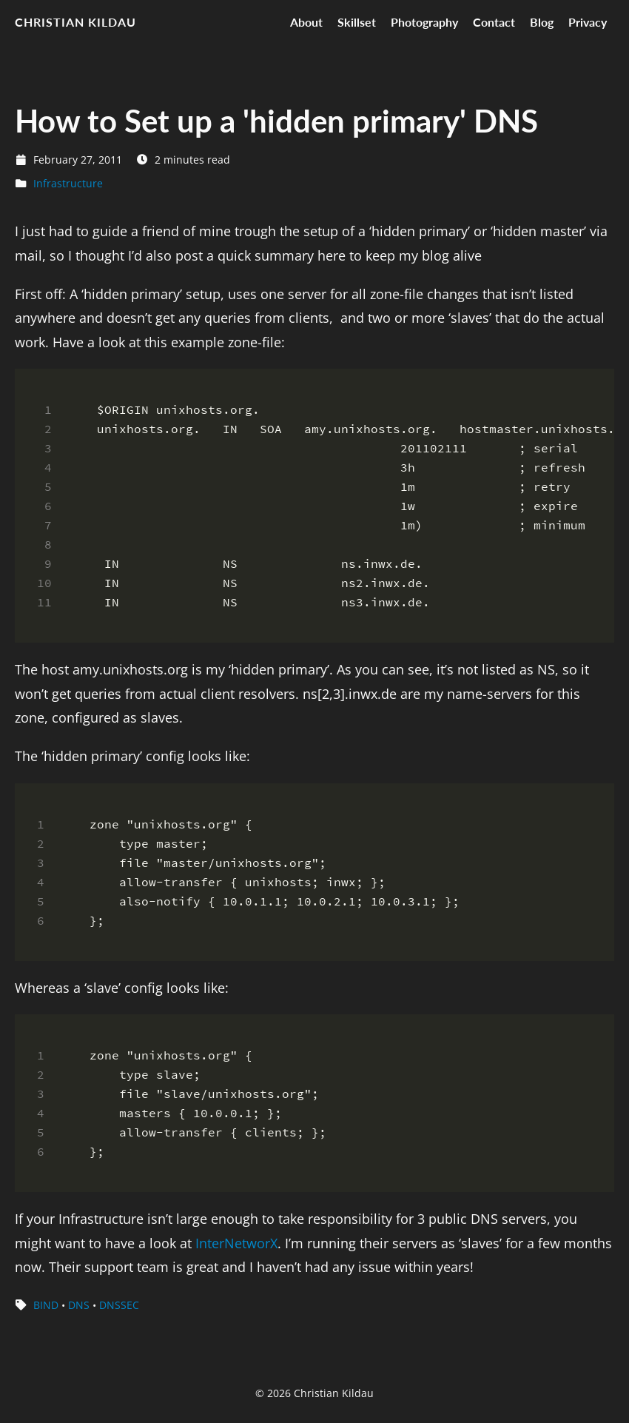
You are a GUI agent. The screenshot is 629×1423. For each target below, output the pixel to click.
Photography (424, 22)
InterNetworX (236, 1243)
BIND (45, 1305)
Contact (494, 22)
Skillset (356, 22)
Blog (542, 22)
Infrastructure (68, 183)
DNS (79, 1305)
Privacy (587, 22)
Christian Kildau (75, 22)
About (306, 22)
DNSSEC (119, 1305)
